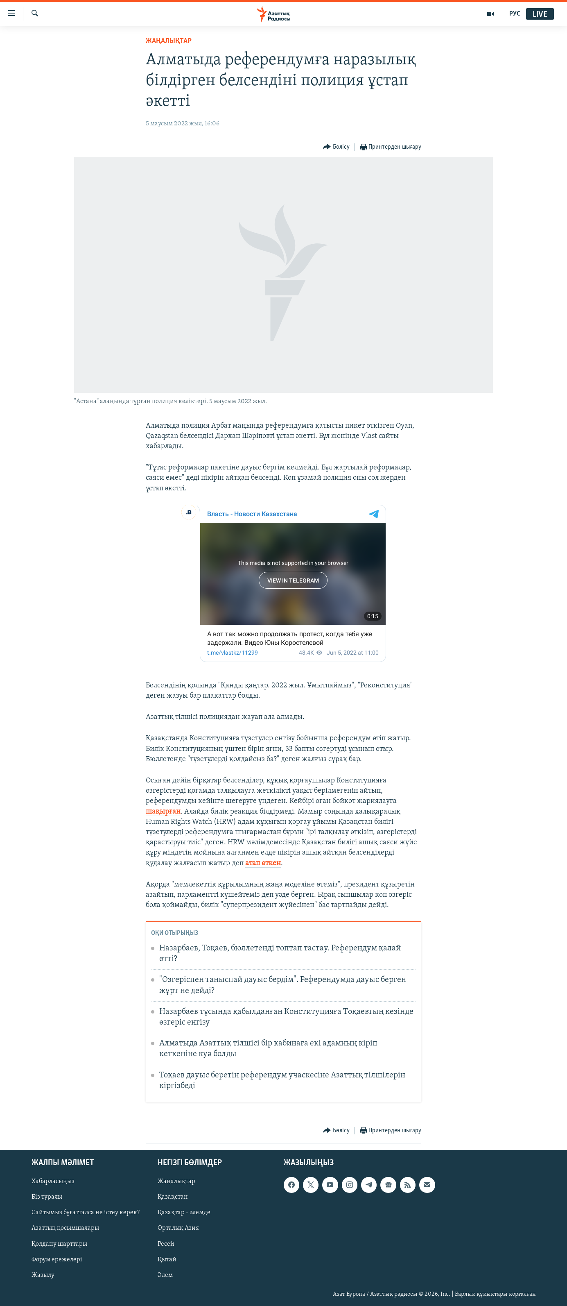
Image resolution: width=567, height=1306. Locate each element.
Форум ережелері (57, 1259)
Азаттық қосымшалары (65, 1228)
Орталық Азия (178, 1228)
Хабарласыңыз (53, 1181)
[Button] (336, 147)
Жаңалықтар (176, 1181)
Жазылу (43, 1275)
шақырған (163, 812)
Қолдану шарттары (59, 1243)
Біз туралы (47, 1197)
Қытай (167, 1259)
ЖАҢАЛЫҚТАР (169, 41)
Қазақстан (173, 1197)
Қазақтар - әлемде (184, 1212)
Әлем (165, 1275)
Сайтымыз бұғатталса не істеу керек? (86, 1212)
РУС (514, 14)
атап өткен (263, 863)
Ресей (166, 1243)
